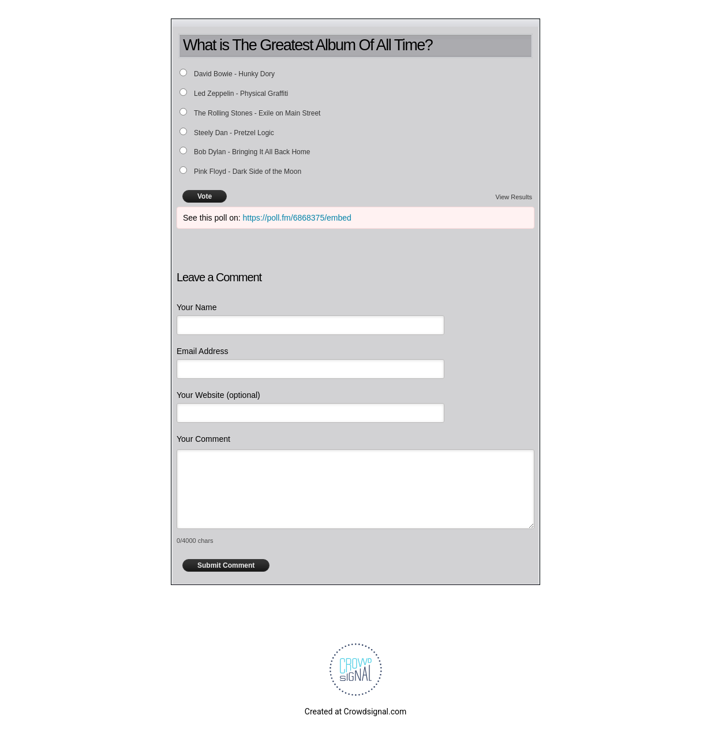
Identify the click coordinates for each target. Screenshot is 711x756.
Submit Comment (226, 565)
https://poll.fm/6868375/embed (297, 217)
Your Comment (203, 439)
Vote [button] (204, 196)
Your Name (197, 307)
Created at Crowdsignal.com (355, 711)
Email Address (202, 351)
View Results (514, 196)
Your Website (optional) (218, 395)
